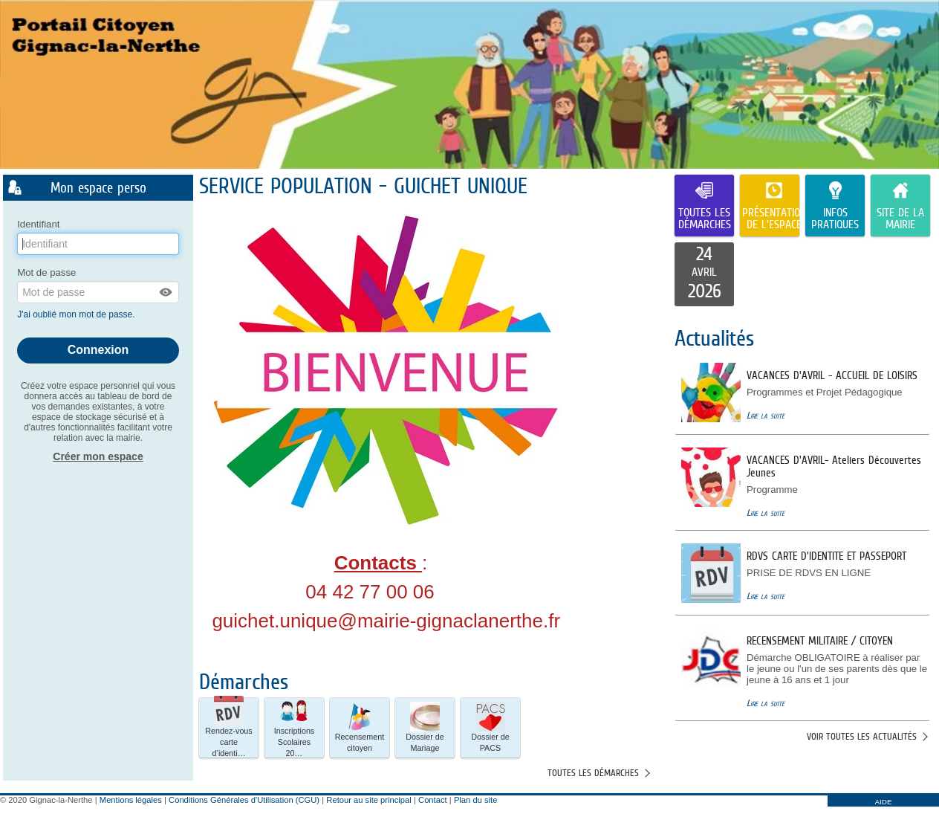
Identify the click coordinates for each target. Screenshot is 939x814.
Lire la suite (765, 415)
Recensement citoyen (360, 727)
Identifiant (38, 224)
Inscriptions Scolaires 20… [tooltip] (294, 728)
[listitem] (704, 274)
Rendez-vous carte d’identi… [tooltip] (229, 728)
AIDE (882, 802)
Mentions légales (131, 799)
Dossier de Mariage (425, 727)
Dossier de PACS (490, 727)
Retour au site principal (368, 799)
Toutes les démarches (593, 772)
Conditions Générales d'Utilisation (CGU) (244, 799)
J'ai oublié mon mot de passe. (77, 314)
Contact (432, 799)
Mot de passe (46, 272)
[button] (166, 292)
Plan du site (475, 799)
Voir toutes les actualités (862, 736)
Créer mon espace (98, 456)
